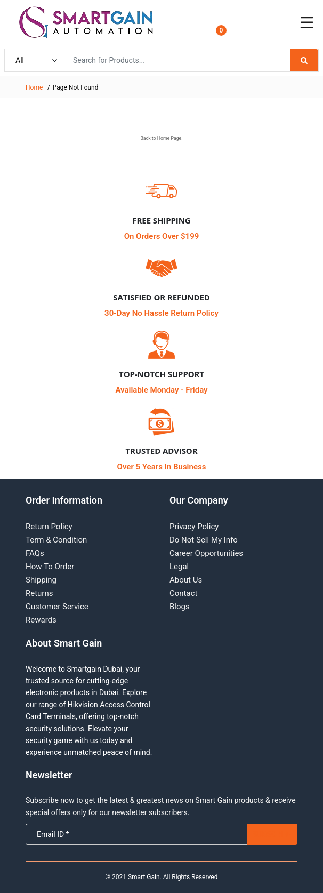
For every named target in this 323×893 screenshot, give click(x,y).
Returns (39, 593)
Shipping (41, 580)
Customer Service (57, 606)
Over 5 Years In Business (161, 467)
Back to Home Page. (161, 138)
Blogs (179, 606)
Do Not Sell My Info (203, 540)
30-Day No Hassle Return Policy (161, 313)
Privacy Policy (194, 526)
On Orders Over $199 (161, 236)
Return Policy (49, 526)
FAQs (35, 553)
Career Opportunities (206, 553)
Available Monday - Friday (161, 390)
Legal (179, 566)
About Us (185, 580)
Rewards (41, 620)
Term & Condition (56, 540)
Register (264, 29)
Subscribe (272, 834)
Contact (183, 593)
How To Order (50, 566)
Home (34, 87)
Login (259, 19)
